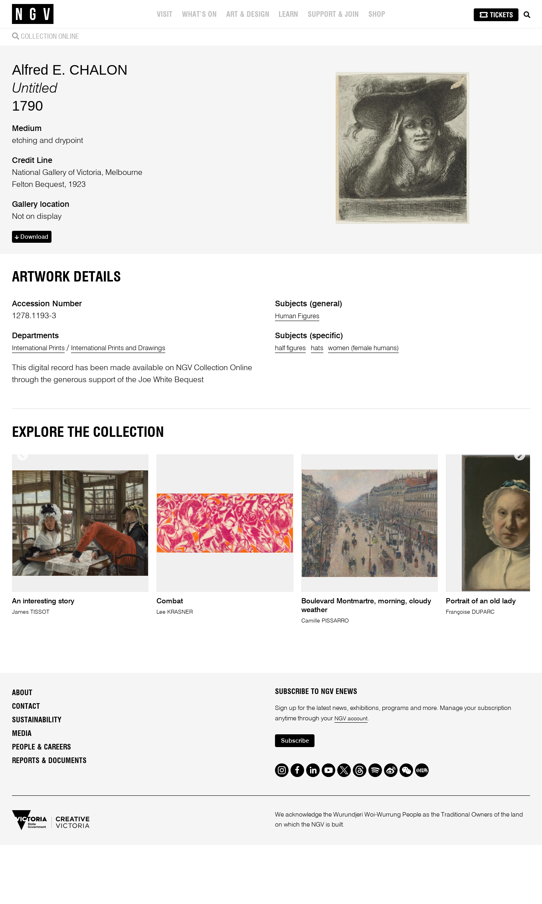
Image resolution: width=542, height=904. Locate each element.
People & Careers (41, 850)
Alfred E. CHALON (70, 120)
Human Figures (301, 419)
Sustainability (36, 823)
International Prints (43, 451)
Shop (378, 14)
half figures (294, 451)
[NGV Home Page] (32, 14)
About (22, 796)
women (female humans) (383, 451)
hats (326, 451)
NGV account (352, 822)
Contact (26, 809)
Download (34, 288)
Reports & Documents (49, 864)
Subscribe (297, 845)
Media (22, 837)
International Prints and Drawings (139, 451)
